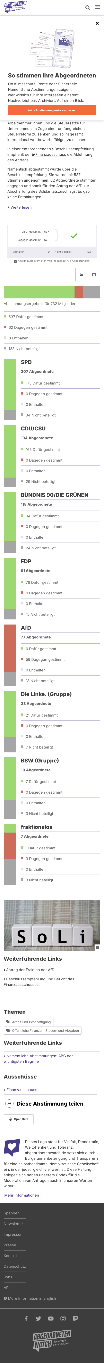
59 (45, 659)
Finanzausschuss (50, 154)
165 (43, 449)
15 (40, 614)
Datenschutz (15, 1266)
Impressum (14, 1234)
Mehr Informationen (21, 1195)
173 (43, 383)
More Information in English (30, 1298)
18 (40, 681)
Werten (85, 1180)
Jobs (8, 1277)
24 (41, 548)
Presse (10, 1245)
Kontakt (10, 1256)
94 (42, 516)
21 (42, 715)
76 (42, 582)
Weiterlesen (20, 207)
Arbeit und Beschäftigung (28, 1022)
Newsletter (13, 1224)
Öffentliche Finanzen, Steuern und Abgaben (42, 1030)
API (7, 1288)
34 (41, 415)
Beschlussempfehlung (74, 149)
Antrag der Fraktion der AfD (30, 970)
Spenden (12, 1213)
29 (40, 481)
